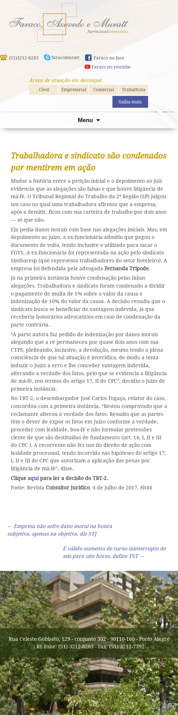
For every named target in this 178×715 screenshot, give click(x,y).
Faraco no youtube (111, 67)
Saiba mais (130, 102)
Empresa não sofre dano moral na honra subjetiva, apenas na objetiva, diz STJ (59, 530)
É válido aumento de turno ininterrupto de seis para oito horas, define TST (114, 552)
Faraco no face (109, 58)
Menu (85, 120)
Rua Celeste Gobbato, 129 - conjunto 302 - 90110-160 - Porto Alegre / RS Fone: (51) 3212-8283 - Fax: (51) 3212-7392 (89, 642)
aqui (33, 478)
